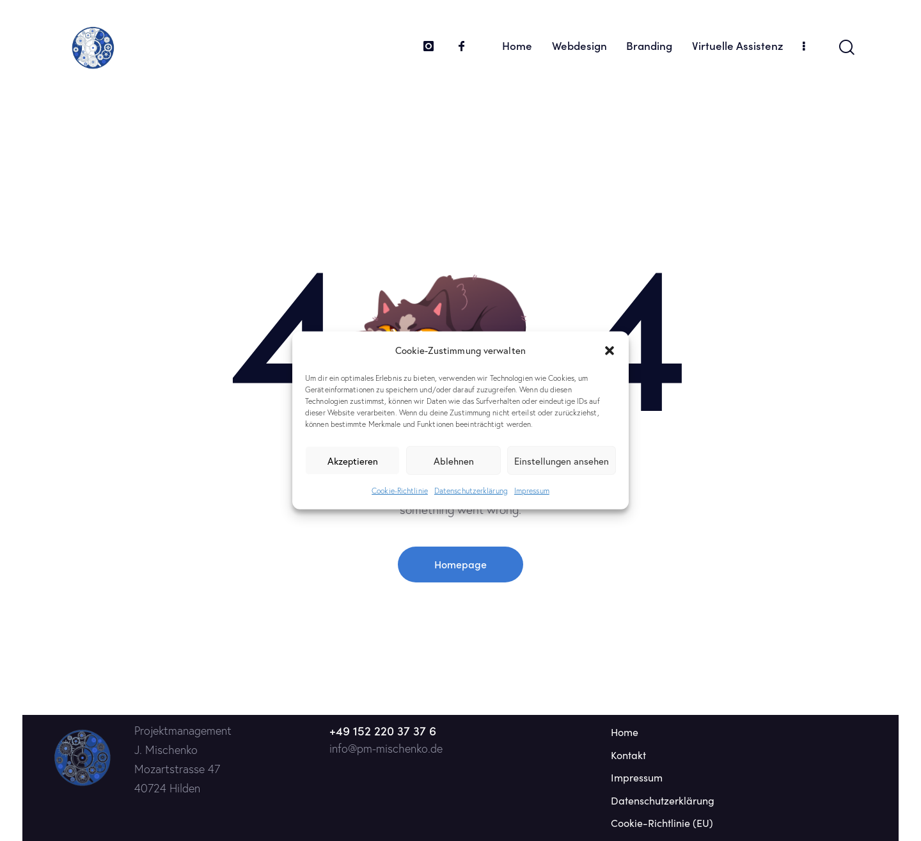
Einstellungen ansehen (561, 460)
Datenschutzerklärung (471, 490)
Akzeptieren (352, 460)
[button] (609, 350)
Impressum (531, 490)
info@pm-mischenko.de (386, 748)
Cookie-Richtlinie (400, 490)
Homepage (460, 564)
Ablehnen (454, 460)
